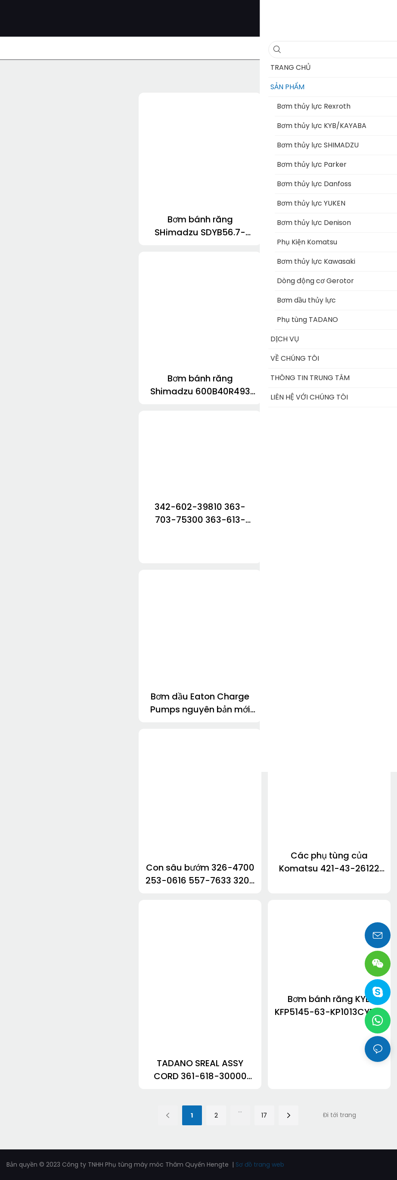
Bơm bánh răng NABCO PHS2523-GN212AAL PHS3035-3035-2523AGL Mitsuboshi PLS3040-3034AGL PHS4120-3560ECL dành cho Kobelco (329, 226)
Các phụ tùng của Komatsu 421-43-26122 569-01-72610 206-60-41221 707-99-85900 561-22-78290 (329, 862)
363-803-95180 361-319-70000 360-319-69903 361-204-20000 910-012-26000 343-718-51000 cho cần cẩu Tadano (329, 703)
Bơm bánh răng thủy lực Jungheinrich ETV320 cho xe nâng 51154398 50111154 (329, 544)
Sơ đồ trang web (260, 1164)
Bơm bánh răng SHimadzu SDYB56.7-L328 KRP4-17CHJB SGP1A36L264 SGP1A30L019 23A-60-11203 (200, 226)
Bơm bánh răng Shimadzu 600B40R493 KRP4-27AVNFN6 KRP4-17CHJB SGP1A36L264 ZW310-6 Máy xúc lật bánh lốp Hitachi (200, 385)
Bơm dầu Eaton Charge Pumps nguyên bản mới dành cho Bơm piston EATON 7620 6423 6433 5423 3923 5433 (200, 703)
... (240, 1110)
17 (264, 1115)
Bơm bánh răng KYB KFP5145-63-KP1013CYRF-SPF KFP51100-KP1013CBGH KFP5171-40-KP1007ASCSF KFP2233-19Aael (329, 1005)
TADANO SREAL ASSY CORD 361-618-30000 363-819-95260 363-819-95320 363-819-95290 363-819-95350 (200, 1070)
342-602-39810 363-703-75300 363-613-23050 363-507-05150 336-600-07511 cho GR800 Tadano (200, 513)
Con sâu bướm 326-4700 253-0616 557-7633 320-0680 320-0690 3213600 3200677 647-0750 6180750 (200, 874)
